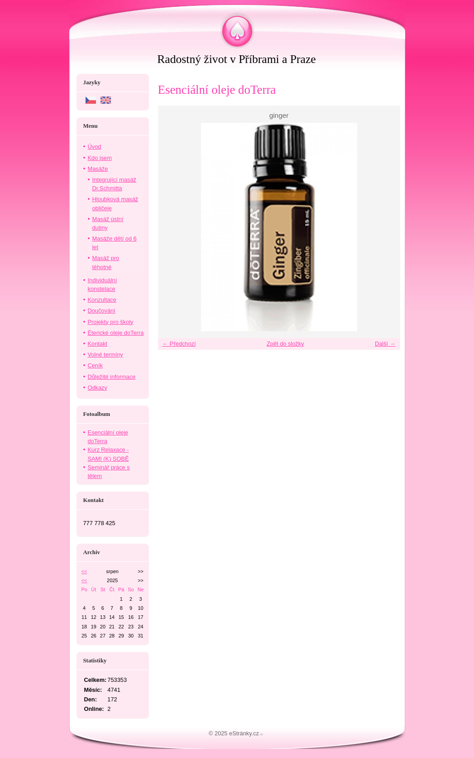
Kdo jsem (100, 157)
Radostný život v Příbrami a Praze (236, 59)
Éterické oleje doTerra (116, 332)
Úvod (94, 146)
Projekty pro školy (111, 322)
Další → (385, 343)
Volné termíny (105, 354)
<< (84, 571)
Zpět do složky (285, 343)
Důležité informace (112, 376)
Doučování (101, 310)
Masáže (98, 168)
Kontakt (97, 343)
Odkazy (97, 387)
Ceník (95, 365)
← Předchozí (179, 343)
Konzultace (102, 299)
